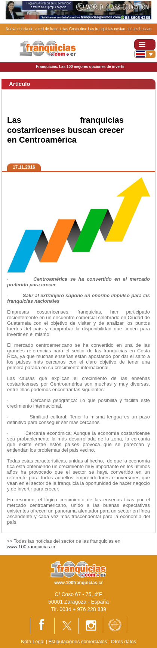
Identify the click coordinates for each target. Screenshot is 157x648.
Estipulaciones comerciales (78, 641)
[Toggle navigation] (145, 44)
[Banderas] (145, 54)
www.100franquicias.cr (31, 546)
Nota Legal (32, 641)
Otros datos (123, 641)
